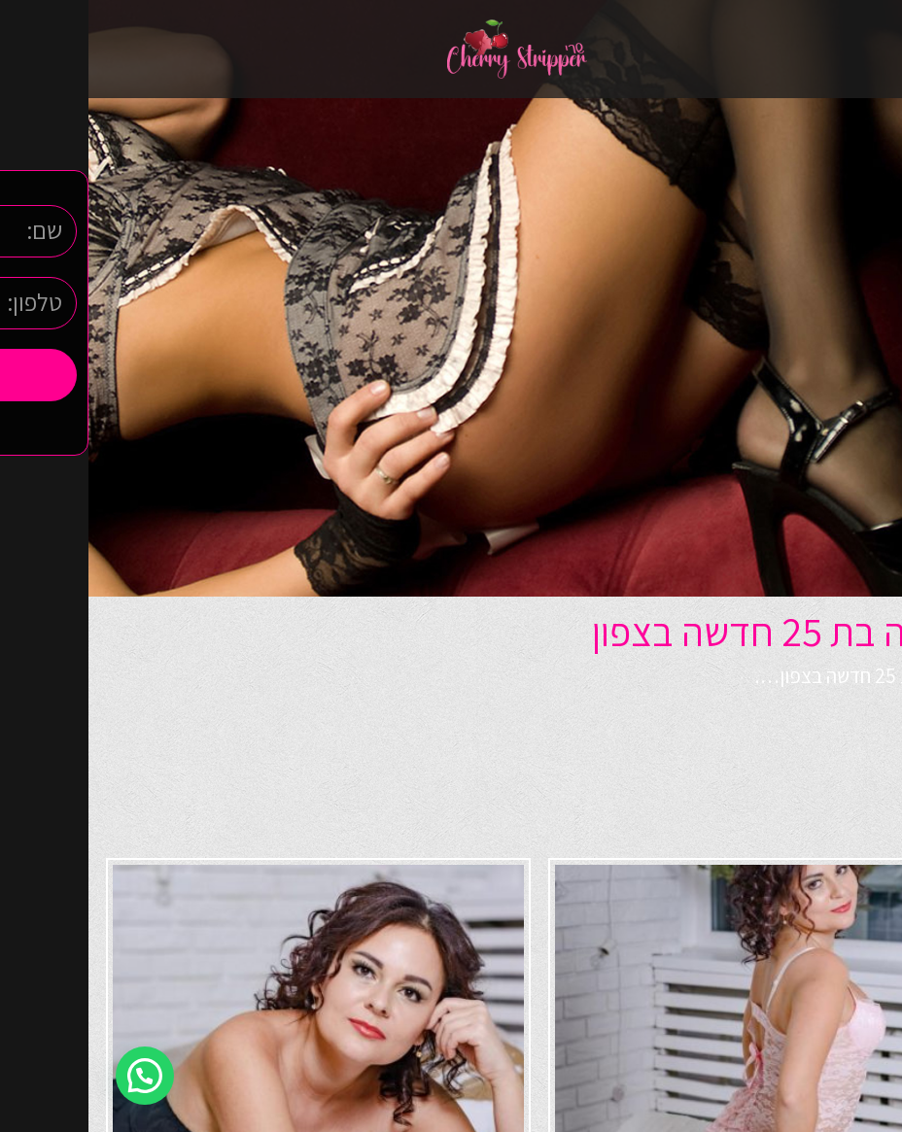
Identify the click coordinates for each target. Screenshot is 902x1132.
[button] (56, 1075)
